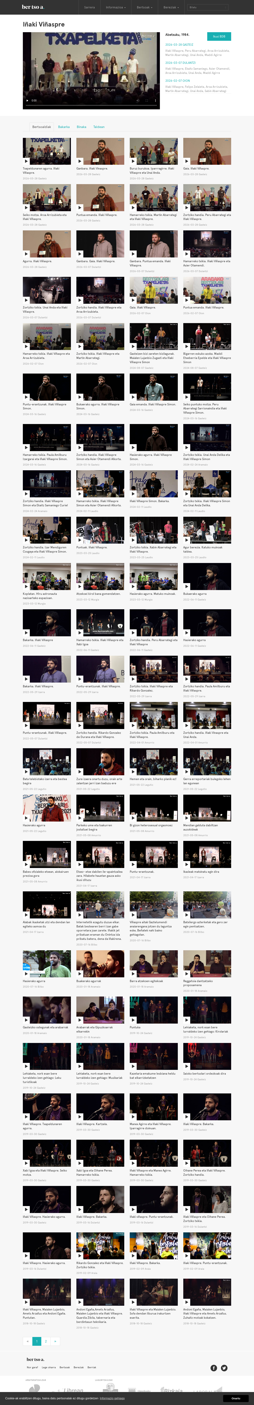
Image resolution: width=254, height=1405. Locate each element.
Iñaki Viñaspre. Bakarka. (198, 1124)
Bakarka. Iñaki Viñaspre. (38, 686)
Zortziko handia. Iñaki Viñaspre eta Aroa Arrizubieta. (98, 309)
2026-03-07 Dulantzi (180, 63)
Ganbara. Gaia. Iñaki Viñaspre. (95, 261)
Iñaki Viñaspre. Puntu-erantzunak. (205, 1263)
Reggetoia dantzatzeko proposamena (198, 983)
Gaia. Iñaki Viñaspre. (196, 168)
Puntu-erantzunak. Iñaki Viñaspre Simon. (44, 406)
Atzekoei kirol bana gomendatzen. (98, 594)
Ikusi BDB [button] (219, 36)
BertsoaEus (38, 6)
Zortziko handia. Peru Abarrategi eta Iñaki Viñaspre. (207, 217)
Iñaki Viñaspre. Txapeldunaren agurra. (42, 1126)
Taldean (99, 127)
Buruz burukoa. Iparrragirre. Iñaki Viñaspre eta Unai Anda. (152, 170)
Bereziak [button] (171, 7)
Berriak (92, 1367)
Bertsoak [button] (144, 7)
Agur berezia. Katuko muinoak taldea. (202, 549)
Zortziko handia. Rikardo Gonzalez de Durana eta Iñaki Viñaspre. (98, 735)
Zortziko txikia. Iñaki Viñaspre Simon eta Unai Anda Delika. (206, 503)
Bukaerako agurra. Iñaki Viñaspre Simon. (97, 406)
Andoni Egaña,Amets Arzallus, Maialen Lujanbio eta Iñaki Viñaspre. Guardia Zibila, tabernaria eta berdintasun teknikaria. (99, 1316)
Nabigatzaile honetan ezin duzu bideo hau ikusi (91, 70)
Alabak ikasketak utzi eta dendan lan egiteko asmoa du (46, 924)
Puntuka (135, 1027)
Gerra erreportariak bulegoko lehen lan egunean (207, 781)
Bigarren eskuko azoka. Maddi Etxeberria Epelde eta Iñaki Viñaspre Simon (207, 358)
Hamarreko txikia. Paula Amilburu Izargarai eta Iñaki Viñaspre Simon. (45, 457)
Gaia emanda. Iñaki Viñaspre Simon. (153, 404)
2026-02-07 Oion (177, 80)
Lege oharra (49, 1367)
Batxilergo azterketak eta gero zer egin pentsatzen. (205, 924)
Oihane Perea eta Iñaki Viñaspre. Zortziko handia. (204, 1172)
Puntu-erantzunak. (142, 871)
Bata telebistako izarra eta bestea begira (45, 781)
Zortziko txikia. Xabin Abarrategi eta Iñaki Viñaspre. (153, 549)
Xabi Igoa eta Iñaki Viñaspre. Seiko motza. (45, 1172)
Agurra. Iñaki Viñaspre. (37, 261)
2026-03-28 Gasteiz (179, 44)
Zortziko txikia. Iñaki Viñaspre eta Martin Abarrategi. (97, 356)
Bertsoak (65, 1367)
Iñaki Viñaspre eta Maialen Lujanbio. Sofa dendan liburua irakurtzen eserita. (153, 1314)
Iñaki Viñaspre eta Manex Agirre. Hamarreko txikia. (150, 1172)
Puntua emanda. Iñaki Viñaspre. (96, 215)
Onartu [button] (236, 1398)
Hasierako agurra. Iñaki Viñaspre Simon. (151, 457)
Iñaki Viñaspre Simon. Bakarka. (150, 501)
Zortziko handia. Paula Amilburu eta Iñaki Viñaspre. (206, 688)
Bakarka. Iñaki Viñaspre (38, 640)
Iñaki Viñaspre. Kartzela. (92, 1124)
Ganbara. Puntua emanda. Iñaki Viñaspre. (150, 263)
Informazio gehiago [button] (112, 1398)
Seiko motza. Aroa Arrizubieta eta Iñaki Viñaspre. (45, 217)
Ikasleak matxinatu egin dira (201, 871)
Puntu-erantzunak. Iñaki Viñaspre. (98, 686)
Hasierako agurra (194, 640)
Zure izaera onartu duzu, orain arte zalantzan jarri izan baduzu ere (99, 781)
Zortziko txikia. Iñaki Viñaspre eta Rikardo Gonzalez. (151, 688)
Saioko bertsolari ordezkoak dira (204, 1073)
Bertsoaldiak (41, 127)
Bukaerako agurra (194, 594)
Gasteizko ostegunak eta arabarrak (45, 1027)
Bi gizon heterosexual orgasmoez (151, 825)
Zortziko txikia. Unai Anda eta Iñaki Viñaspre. (45, 309)
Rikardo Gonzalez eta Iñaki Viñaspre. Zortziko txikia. (100, 1265)
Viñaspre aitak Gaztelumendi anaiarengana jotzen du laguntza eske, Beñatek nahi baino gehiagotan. (151, 928)
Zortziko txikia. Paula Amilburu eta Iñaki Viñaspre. (152, 735)
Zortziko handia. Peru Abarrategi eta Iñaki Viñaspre (153, 642)
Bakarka (64, 127)
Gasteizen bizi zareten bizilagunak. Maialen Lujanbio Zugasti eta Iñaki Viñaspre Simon (152, 358)
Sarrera (89, 7)
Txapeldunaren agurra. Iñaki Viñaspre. (41, 170)
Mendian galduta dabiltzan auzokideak (200, 827)
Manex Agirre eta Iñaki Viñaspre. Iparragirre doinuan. (150, 1126)
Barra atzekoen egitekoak (146, 981)
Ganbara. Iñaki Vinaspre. (92, 168)
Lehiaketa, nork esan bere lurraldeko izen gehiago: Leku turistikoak (42, 1078)
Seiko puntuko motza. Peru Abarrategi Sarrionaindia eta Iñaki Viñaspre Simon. (205, 409)
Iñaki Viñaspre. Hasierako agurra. (44, 1216)
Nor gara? (32, 1367)
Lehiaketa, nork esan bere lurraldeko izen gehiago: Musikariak (99, 1076)
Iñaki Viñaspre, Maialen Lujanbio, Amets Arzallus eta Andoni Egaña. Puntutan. (44, 1314)
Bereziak (79, 1367)
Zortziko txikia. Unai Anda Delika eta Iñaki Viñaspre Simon (206, 457)
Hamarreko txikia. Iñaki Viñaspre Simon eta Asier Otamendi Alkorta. (99, 503)
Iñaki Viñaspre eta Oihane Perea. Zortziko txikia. (204, 1219)
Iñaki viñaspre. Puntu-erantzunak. (152, 1216)
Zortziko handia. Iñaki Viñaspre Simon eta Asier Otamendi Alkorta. (99, 457)
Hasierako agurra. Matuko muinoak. (153, 594)
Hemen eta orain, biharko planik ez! (153, 779)
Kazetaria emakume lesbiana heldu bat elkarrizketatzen (152, 1076)
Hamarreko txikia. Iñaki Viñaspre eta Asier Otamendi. (206, 263)
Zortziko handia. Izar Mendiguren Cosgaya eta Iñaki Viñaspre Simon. (45, 549)
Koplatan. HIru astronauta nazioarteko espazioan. (40, 596)
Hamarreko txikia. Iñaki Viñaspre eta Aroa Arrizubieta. (46, 356)
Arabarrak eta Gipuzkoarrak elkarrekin (94, 1029)
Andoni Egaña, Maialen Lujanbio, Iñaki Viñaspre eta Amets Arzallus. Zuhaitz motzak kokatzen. (205, 1314)
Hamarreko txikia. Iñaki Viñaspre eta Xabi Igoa (99, 642)
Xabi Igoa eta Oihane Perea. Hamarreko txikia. (94, 1172)
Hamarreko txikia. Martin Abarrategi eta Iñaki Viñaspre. (153, 217)
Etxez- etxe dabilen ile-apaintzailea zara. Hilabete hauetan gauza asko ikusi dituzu (99, 876)
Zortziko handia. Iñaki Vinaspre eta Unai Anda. (205, 735)
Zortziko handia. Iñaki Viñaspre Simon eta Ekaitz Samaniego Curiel (45, 503)
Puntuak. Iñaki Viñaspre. (91, 547)
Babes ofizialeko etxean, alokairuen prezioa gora (46, 874)
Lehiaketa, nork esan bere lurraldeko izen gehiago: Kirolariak (205, 1029)
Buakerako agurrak (88, 981)
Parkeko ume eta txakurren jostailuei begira (94, 827)
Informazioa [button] (116, 7)
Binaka (81, 127)
